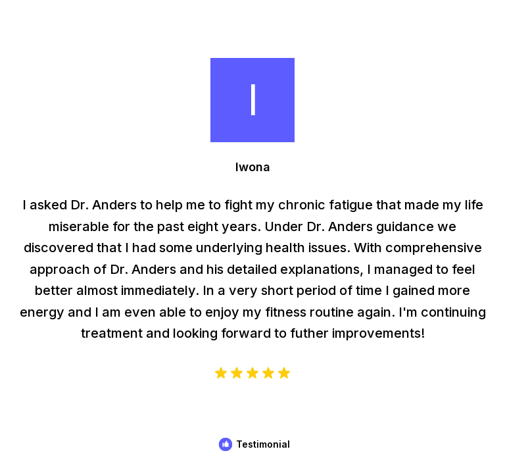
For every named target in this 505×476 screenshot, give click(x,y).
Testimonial (263, 444)
